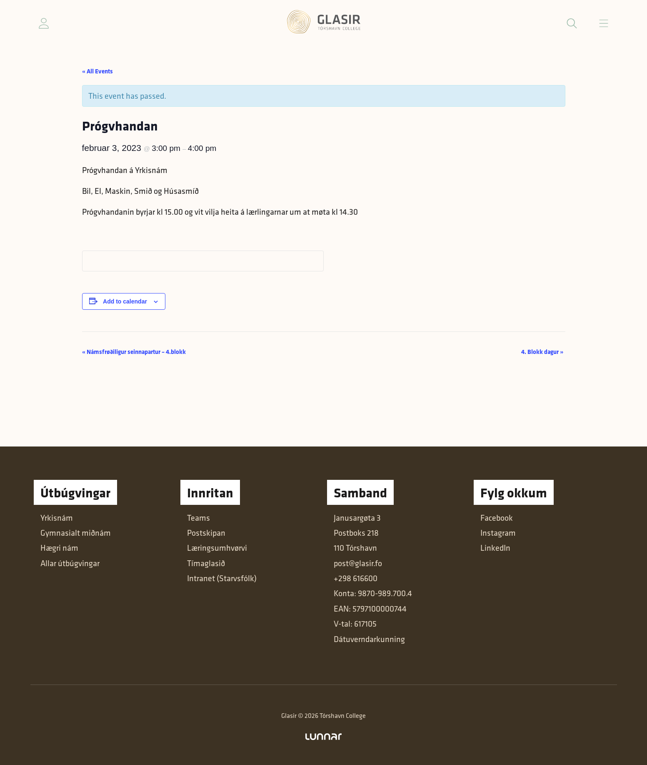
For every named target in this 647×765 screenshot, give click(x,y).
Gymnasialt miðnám (75, 533)
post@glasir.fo (358, 563)
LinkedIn (495, 548)
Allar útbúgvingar (70, 563)
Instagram (498, 533)
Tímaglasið (206, 563)
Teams (198, 518)
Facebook (496, 518)
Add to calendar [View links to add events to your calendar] (125, 301)
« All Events (97, 71)
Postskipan (206, 533)
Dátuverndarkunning (369, 639)
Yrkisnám (56, 518)
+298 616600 (355, 578)
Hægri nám (59, 548)
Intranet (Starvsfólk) (222, 578)
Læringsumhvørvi (217, 548)
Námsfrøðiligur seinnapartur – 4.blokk (134, 351)
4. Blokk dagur (542, 351)
